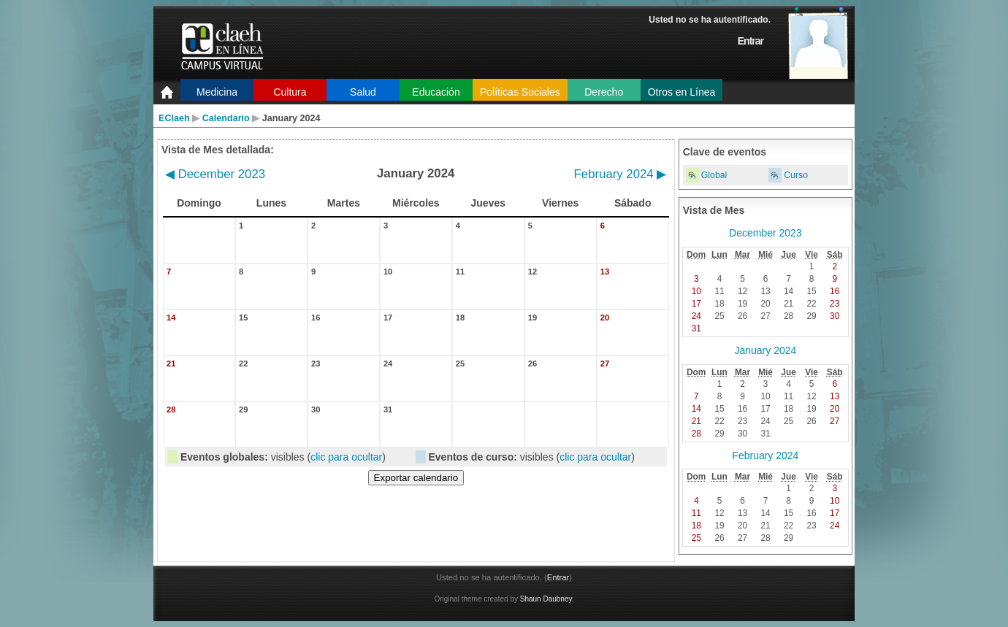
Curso (796, 175)
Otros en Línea (682, 92)
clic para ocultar (346, 457)
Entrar (750, 41)
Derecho (603, 92)
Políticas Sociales (520, 92)
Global (714, 175)
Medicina (216, 92)
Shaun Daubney (546, 599)
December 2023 (215, 174)
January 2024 (765, 350)
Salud (363, 92)
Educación (435, 92)
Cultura (289, 92)
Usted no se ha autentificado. (710, 20)
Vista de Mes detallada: (217, 149)
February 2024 (620, 174)
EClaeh (174, 118)
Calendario (226, 118)
